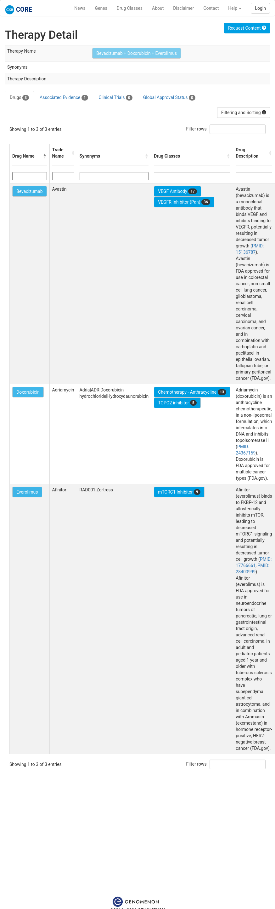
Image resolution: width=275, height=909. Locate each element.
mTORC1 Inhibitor (179, 492)
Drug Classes (130, 8)
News (79, 8)
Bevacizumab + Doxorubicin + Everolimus (136, 53)
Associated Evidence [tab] (64, 98)
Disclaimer (183, 8)
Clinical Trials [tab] (115, 98)
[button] (45, 156)
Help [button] (234, 8)
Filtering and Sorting (243, 112)
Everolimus (27, 492)
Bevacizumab (29, 191)
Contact (211, 8)
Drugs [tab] (19, 98)
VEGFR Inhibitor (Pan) (184, 202)
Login (260, 8)
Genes (101, 8)
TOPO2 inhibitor (177, 403)
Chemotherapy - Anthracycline (192, 392)
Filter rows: (197, 128)
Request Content (247, 28)
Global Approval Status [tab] (169, 98)
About (158, 8)
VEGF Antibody (177, 191)
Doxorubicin (28, 392)
